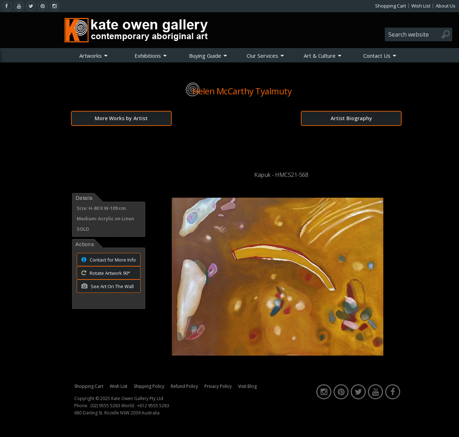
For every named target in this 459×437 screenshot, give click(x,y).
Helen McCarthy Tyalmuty (242, 91)
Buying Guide (205, 55)
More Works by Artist (121, 118)
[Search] (445, 34)
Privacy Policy (218, 386)
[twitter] (31, 6)
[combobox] (418, 34)
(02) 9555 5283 (105, 406)
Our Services (262, 55)
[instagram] (54, 6)
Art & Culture (320, 55)
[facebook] (7, 6)
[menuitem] (93, 55)
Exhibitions (147, 55)
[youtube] (19, 6)
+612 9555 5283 (153, 406)
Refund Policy (184, 386)
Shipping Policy (149, 386)
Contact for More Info (106, 259)
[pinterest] (42, 6)
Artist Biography (351, 118)
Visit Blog (247, 386)
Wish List (420, 6)
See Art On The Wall (105, 286)
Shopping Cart (390, 6)
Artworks (90, 55)
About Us (445, 6)
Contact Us (377, 55)
